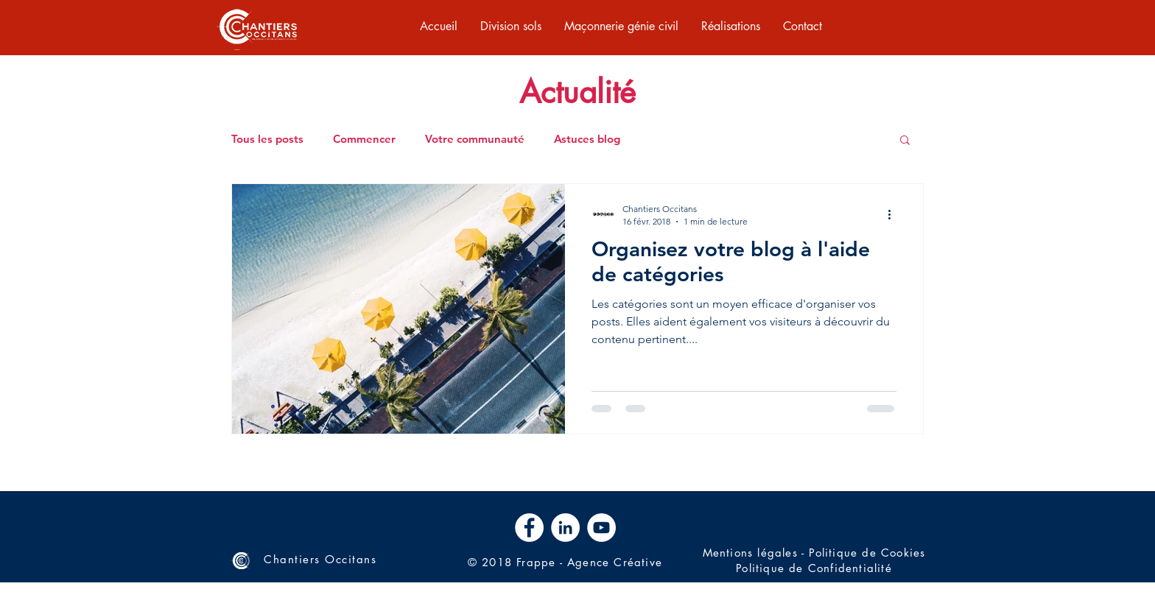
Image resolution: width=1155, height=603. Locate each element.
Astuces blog (587, 139)
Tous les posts (267, 139)
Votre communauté (474, 139)
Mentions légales (750, 553)
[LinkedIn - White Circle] (565, 527)
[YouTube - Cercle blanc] (601, 527)
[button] (905, 141)
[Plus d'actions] (894, 214)
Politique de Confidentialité (814, 568)
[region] (257, 27)
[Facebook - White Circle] (529, 527)
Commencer (364, 139)
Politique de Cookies (867, 553)
